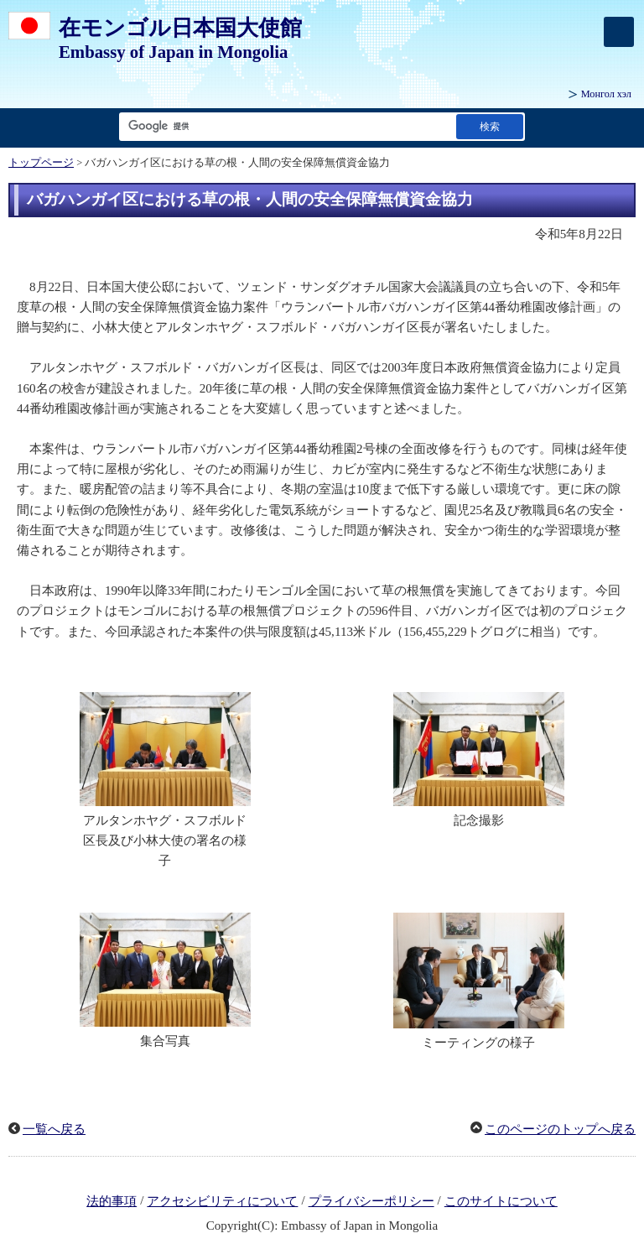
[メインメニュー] (619, 32)
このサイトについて (501, 1201)
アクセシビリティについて (222, 1201)
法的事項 (111, 1201)
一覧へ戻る (54, 1129)
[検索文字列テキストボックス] (284, 126)
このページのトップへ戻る (560, 1129)
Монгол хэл (606, 94)
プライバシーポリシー (371, 1201)
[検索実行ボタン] (489, 126)
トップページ (41, 163)
